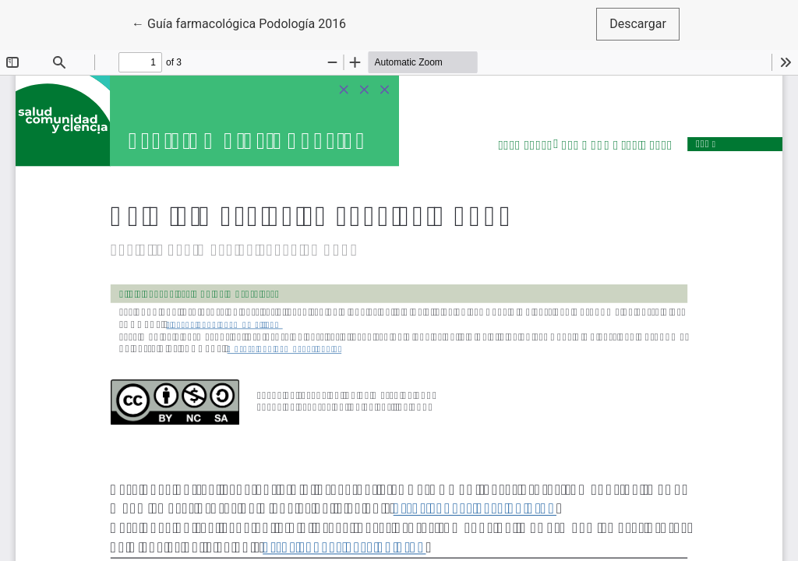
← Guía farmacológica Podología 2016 (239, 22)
